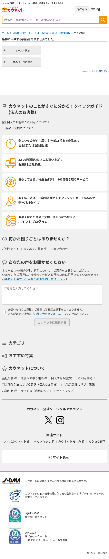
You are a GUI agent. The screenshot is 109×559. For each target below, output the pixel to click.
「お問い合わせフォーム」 (47, 314)
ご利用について (37, 122)
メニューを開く (104, 9)
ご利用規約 (85, 378)
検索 (103, 19)
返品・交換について (18, 128)
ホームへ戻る (22, 50)
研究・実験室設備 (61, 32)
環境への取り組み (32, 378)
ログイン (82, 9)
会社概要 (7, 378)
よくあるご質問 (33, 249)
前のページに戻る (22, 62)
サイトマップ (64, 391)
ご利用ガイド (10, 249)
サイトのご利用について (36, 391)
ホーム (5, 32)
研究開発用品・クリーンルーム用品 (30, 32)
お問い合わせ (59, 249)
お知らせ (7, 391)
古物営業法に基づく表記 (79, 384)
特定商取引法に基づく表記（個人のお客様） (30, 384)
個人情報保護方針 (62, 378)
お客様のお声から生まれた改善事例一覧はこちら (33, 279)
